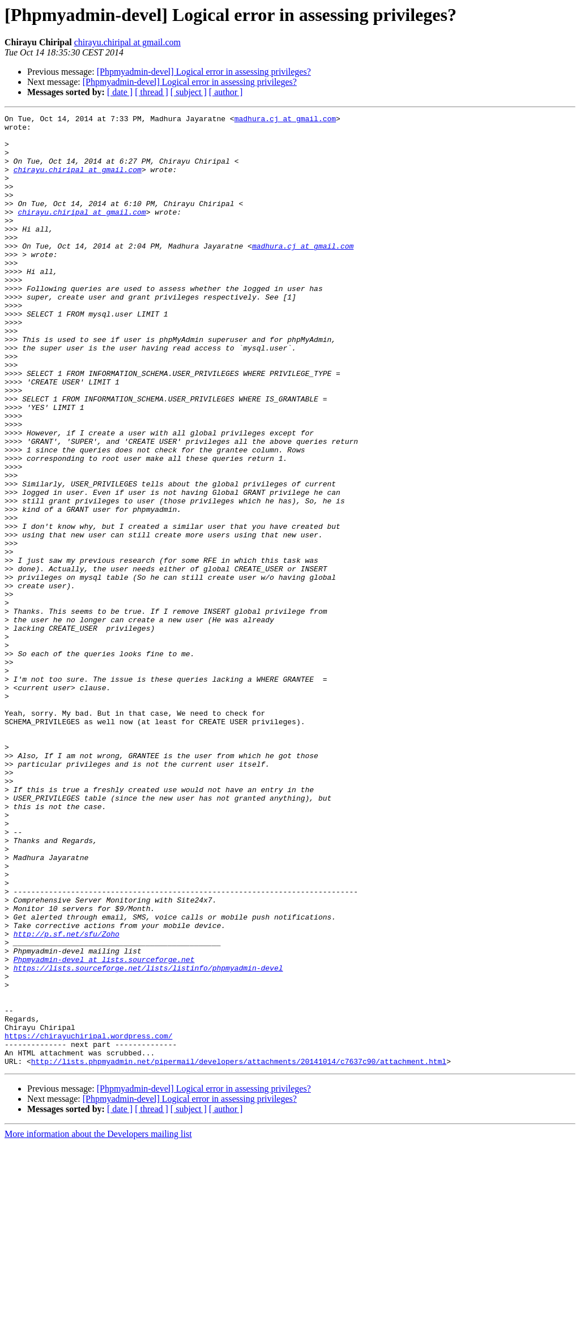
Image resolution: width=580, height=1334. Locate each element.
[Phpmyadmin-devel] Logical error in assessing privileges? (204, 71)
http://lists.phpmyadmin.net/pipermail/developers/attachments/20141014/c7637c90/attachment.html (238, 1251)
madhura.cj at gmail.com (285, 120)
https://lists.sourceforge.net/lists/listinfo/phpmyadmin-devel (148, 1139)
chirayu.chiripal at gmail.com (127, 42)
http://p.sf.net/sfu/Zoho (67, 1098)
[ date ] (120, 92)
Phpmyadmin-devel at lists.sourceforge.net (104, 1129)
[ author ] (226, 92)
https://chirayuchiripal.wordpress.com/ (88, 1221)
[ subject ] (188, 92)
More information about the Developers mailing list (98, 1324)
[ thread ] (151, 92)
